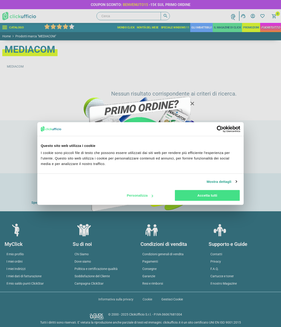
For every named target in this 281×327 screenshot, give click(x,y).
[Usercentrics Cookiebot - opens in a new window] (220, 129)
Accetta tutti (207, 195)
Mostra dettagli (219, 182)
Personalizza (140, 195)
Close (192, 104)
